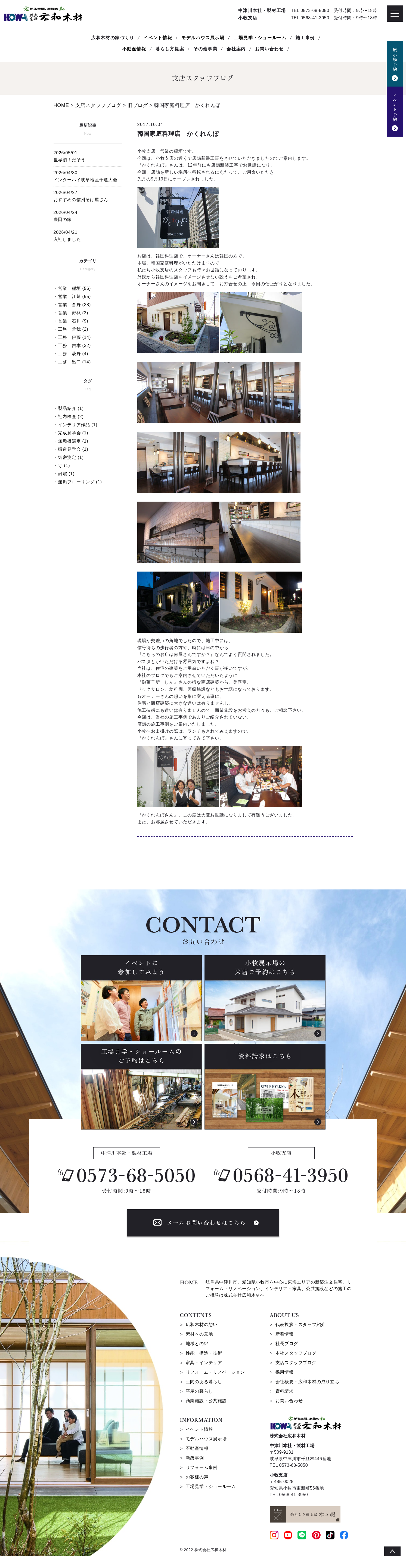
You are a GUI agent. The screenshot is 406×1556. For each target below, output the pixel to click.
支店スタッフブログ (296, 1362)
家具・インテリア (204, 1362)
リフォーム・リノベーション (215, 1372)
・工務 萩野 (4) (71, 353)
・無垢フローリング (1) (78, 482)
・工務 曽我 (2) (71, 329)
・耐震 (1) (64, 473)
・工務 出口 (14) (72, 362)
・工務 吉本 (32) (72, 345)
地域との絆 (197, 1343)
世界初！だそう (88, 155)
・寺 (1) (62, 465)
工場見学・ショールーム (260, 37)
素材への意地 (199, 1334)
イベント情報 (158, 37)
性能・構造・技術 (204, 1353)
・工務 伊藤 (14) (72, 337)
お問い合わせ (289, 1400)
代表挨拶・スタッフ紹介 (300, 1324)
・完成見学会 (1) (71, 433)
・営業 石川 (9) (71, 321)
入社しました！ (88, 235)
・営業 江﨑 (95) (72, 296)
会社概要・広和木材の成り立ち (307, 1381)
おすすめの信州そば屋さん (88, 195)
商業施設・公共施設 (206, 1400)
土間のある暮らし (204, 1381)
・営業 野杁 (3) (71, 313)
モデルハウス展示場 (202, 37)
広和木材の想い (202, 1324)
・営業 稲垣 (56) (72, 288)
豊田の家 (88, 215)
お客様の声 (197, 1477)
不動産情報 (134, 49)
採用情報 (284, 1372)
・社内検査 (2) (69, 416)
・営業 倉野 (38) (72, 304)
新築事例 (195, 1458)
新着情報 (284, 1334)
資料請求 (284, 1391)
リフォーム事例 (202, 1467)
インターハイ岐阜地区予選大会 (88, 175)
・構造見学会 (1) (71, 449)
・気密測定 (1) (69, 457)
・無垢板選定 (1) (71, 441)
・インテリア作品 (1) (76, 424)
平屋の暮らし (199, 1391)
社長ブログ (286, 1343)
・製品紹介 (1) (69, 408)
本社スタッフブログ (296, 1353)
